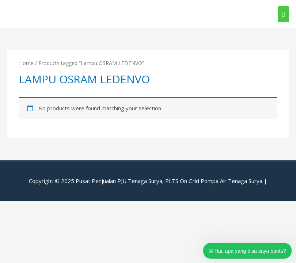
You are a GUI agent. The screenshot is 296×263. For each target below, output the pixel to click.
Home (26, 63)
